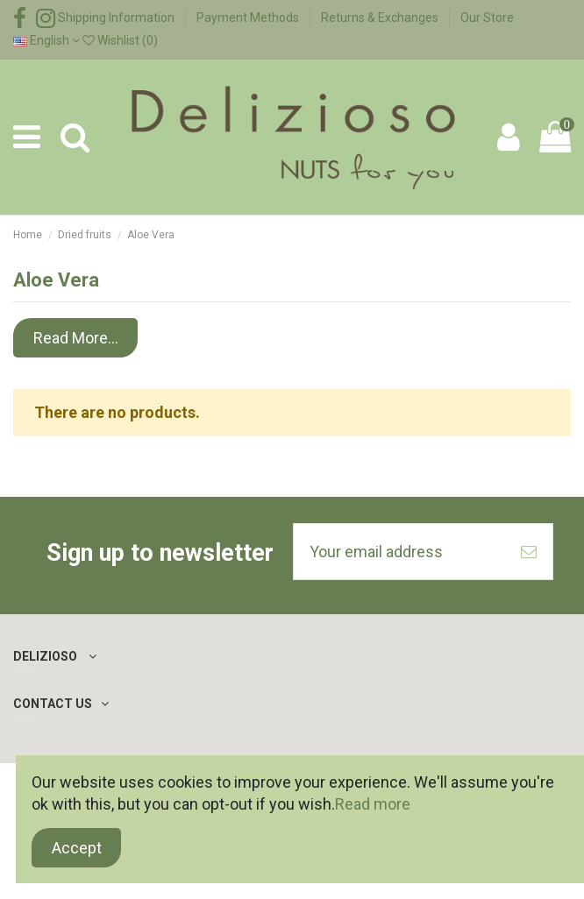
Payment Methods (249, 18)
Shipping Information (117, 18)
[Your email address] (399, 551)
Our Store (487, 18)
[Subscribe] (528, 551)
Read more (372, 804)
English (46, 40)
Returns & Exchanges (381, 18)
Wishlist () (120, 40)
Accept (77, 848)
